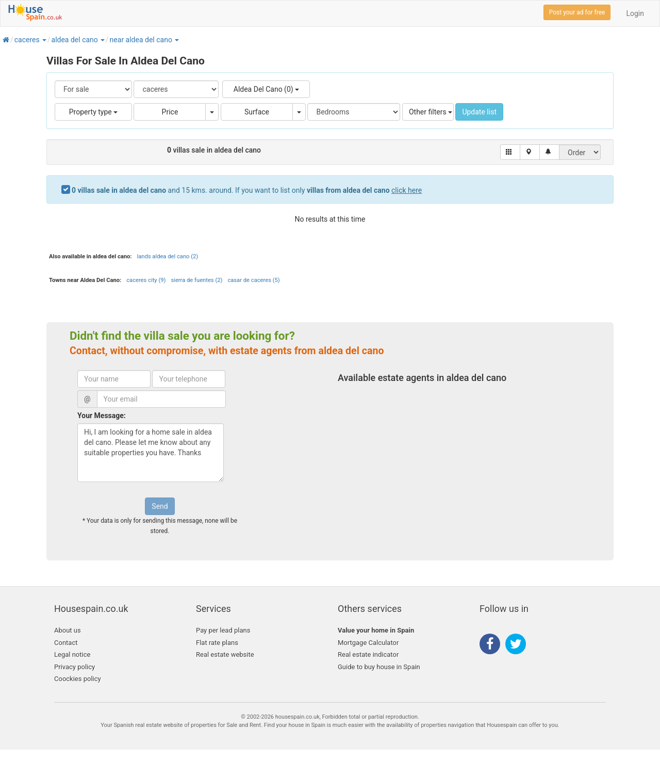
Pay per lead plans (223, 630)
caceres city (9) (146, 280)
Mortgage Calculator (368, 642)
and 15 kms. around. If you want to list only (247, 190)
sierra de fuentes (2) (196, 280)
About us (67, 630)
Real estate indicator (368, 654)
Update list (479, 112)
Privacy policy (74, 667)
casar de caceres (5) (253, 280)
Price (170, 112)
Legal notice (72, 654)
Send (160, 506)
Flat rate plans (217, 642)
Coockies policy (77, 679)
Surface (256, 112)
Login (635, 13)
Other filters (430, 112)
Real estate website (225, 654)
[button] (43, 40)
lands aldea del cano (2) (167, 256)
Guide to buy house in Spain (379, 667)
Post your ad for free (577, 12)
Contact (65, 642)
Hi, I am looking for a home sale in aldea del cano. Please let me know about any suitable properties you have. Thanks (150, 452)
